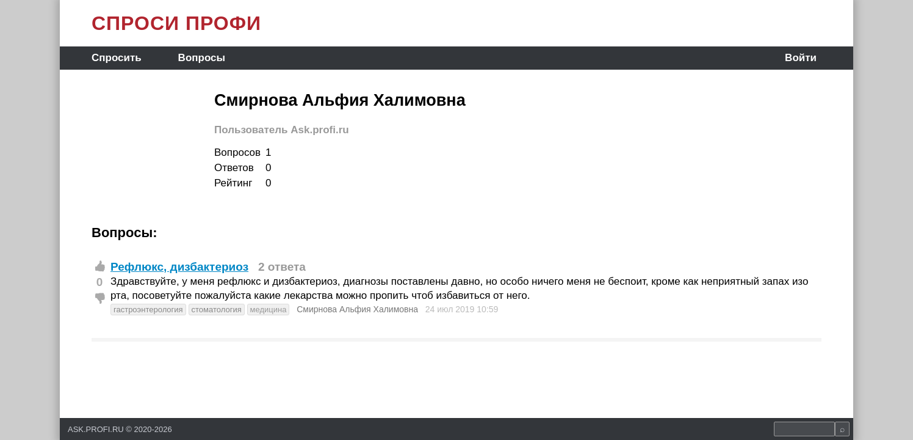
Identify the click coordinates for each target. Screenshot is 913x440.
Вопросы (201, 58)
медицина (268, 309)
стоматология (217, 309)
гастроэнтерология (148, 309)
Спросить (117, 58)
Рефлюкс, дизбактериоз (179, 266)
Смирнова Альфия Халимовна (357, 309)
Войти (801, 58)
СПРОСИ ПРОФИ (176, 23)
